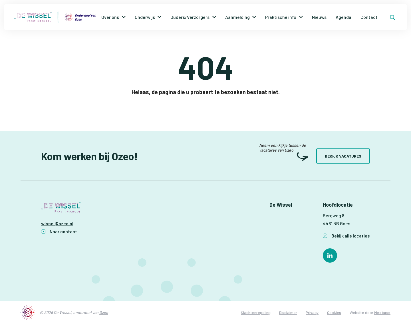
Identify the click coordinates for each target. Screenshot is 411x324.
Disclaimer (288, 312)
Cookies (334, 312)
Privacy (312, 312)
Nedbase (382, 312)
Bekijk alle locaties (350, 235)
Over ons (110, 17)
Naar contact (63, 231)
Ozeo (103, 312)
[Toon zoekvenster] (392, 17)
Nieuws (319, 17)
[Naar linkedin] (330, 255)
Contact (369, 17)
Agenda (343, 17)
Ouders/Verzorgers (189, 17)
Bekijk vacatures (343, 156)
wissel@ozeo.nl (57, 223)
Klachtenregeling (256, 312)
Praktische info (280, 17)
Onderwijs (145, 17)
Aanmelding (237, 17)
